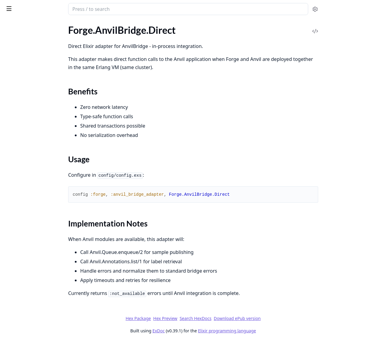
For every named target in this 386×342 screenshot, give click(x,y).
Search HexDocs (240, 318)
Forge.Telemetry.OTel (25, 289)
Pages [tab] (10, 25)
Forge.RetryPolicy (22, 183)
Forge (28, 6)
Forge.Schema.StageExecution (35, 248)
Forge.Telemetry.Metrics (29, 280)
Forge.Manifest (20, 118)
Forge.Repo (16, 175)
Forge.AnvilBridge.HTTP (29, 69)
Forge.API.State (20, 31)
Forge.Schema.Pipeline (27, 223)
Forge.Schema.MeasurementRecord (41, 215)
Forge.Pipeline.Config (26, 166)
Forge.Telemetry (20, 272)
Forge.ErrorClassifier (25, 109)
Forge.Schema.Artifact (27, 207)
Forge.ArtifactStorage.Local (32, 93)
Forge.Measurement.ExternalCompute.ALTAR (42, 142)
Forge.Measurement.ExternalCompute (42, 134)
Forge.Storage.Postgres (28, 264)
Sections (19, 58)
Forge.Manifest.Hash (25, 126)
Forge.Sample (18, 326)
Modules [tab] (36, 25)
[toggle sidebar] (82, 8)
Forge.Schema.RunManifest (32, 232)
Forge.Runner (18, 191)
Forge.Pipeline (19, 318)
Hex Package (183, 318)
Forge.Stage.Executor (26, 256)
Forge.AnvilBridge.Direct (29, 47)
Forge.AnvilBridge (22, 39)
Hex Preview (210, 318)
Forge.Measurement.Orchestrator (39, 158)
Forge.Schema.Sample (26, 240)
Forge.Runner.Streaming (29, 199)
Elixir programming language (272, 331)
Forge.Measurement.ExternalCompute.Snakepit (42, 150)
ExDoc (204, 331)
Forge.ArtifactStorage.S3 (29, 101)
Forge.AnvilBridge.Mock (29, 77)
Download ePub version (282, 318)
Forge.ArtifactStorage (26, 85)
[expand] (84, 32)
